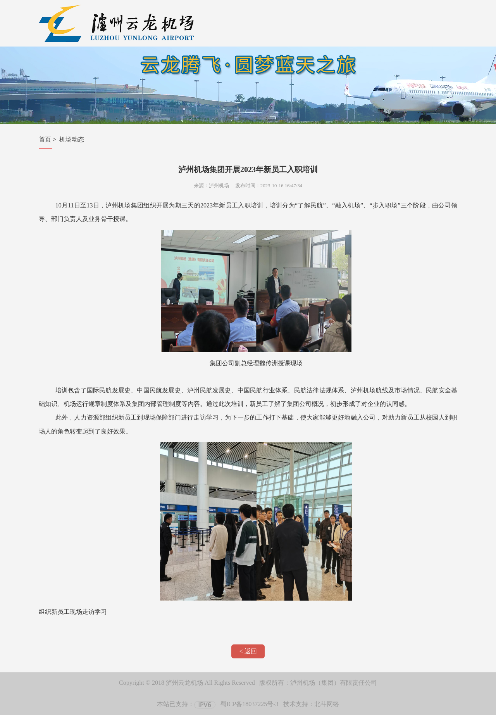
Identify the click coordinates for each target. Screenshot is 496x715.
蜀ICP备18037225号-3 (249, 704)
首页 (45, 139)
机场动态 (71, 139)
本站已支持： (186, 704)
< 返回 (248, 651)
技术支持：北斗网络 (311, 704)
